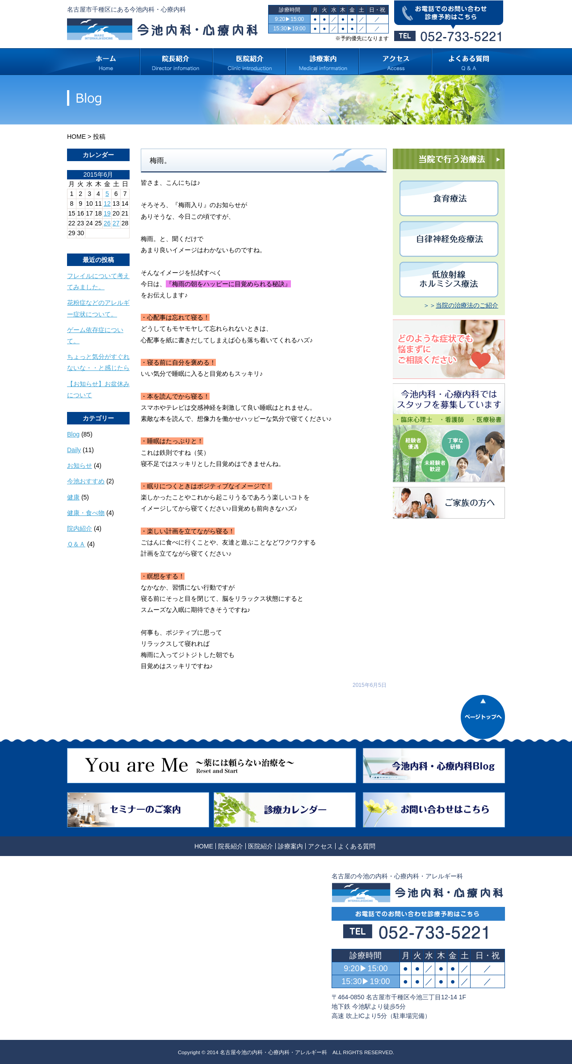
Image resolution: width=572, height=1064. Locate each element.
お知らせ (79, 465)
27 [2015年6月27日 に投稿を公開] (116, 223)
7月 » (94, 241)
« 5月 (74, 241)
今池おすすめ (86, 481)
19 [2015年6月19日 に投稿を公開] (107, 213)
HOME (76, 136)
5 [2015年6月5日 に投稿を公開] (107, 193)
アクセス (320, 846)
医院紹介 (260, 846)
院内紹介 (79, 528)
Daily (74, 449)
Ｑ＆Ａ (76, 544)
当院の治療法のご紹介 (467, 305)
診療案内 (290, 846)
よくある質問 (356, 846)
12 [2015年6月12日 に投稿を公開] (107, 203)
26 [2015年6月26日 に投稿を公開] (107, 223)
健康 (73, 497)
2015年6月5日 (370, 685)
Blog (73, 434)
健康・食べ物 (86, 512)
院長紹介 (230, 846)
